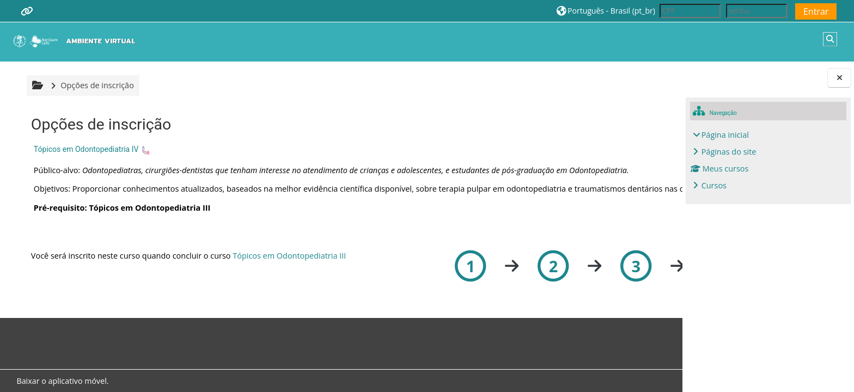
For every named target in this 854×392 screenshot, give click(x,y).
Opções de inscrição (95, 85)
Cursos (714, 185)
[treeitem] (768, 160)
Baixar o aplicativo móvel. (61, 381)
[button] (606, 10)
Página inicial (725, 135)
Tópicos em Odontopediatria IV (84, 149)
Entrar (815, 11)
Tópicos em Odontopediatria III (287, 266)
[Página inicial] (77, 41)
